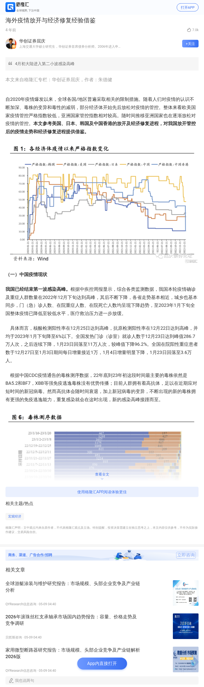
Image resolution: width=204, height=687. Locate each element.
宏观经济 (14, 516)
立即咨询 (186, 555)
